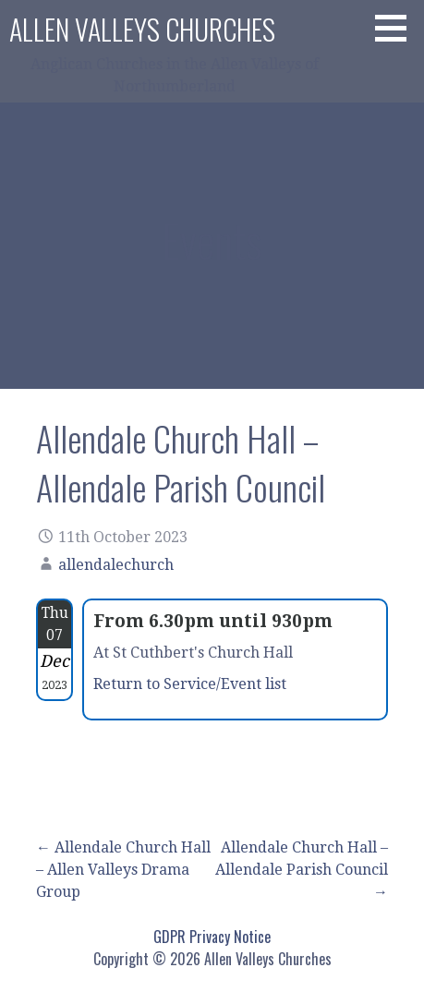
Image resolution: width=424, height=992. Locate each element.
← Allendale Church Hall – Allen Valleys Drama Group (123, 870)
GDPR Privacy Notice (212, 936)
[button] (397, 28)
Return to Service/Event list (189, 684)
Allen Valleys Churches (142, 29)
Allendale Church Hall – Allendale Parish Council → (301, 870)
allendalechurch (116, 565)
